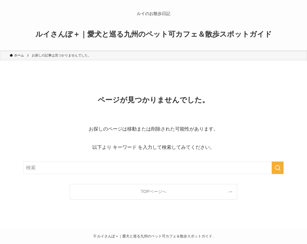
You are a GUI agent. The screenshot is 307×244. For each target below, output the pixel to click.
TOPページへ (153, 191)
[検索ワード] (153, 167)
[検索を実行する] (278, 167)
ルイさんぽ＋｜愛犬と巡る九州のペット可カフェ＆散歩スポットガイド (153, 34)
